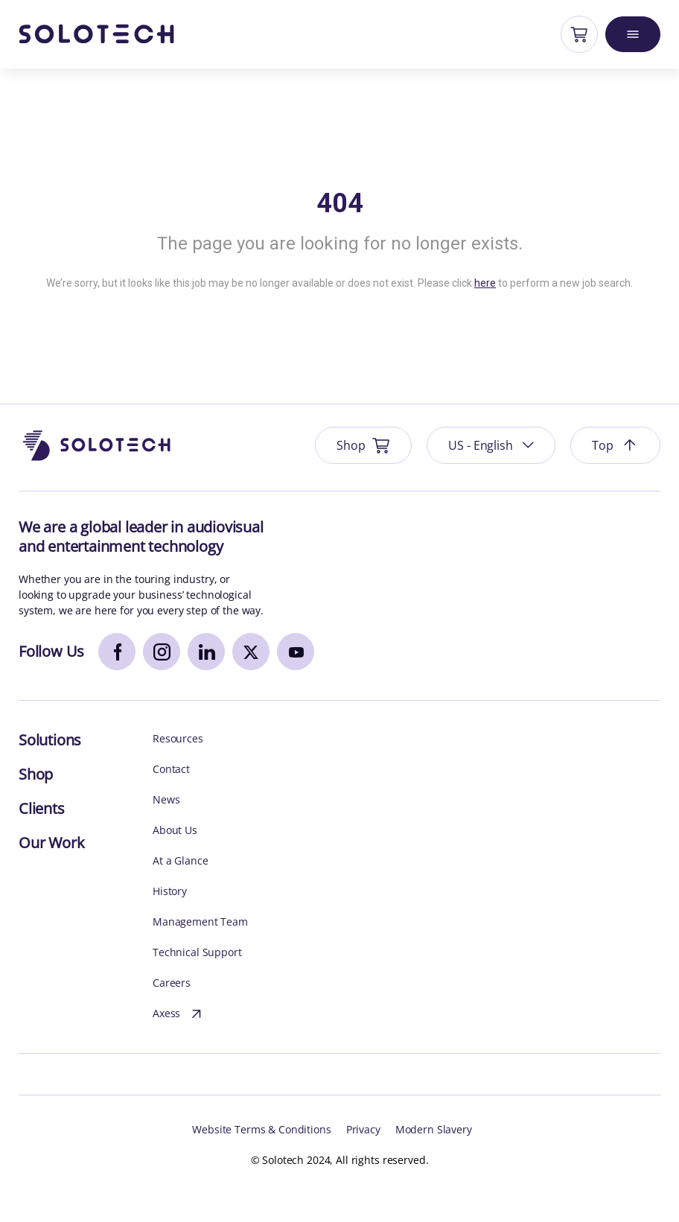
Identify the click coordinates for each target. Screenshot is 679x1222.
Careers (172, 983)
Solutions (50, 740)
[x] (251, 651)
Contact (171, 769)
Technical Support (197, 952)
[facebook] (117, 651)
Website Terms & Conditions (261, 1129)
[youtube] (295, 651)
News (166, 799)
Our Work (51, 843)
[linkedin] (206, 651)
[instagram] (161, 651)
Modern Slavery (433, 1129)
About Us (175, 830)
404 (339, 203)
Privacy (363, 1129)
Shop (36, 774)
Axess (179, 1014)
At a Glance (180, 860)
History (170, 891)
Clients (42, 808)
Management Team (200, 921)
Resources (178, 738)
